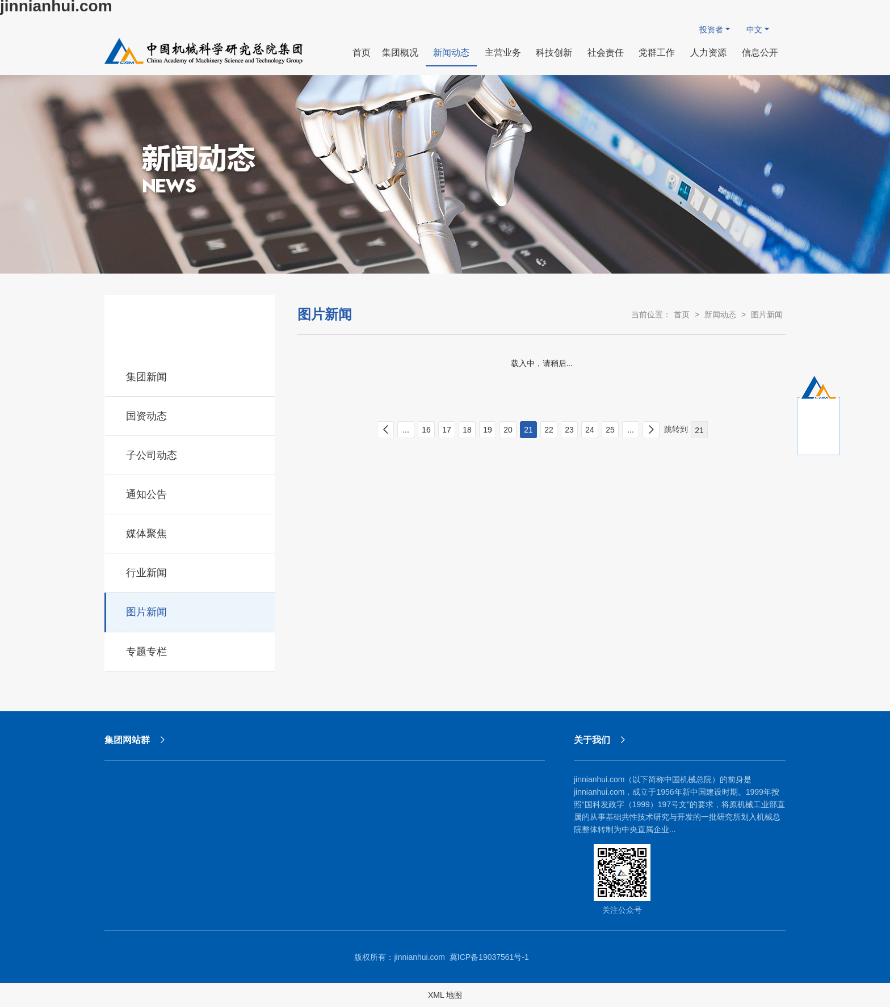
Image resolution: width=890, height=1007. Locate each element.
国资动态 (190, 414)
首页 (682, 314)
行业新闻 (190, 571)
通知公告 (190, 492)
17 (446, 429)
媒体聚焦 (190, 532)
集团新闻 (190, 375)
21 (528, 429)
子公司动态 (190, 453)
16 (426, 429)
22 (548, 429)
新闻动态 (720, 314)
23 (569, 429)
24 (589, 429)
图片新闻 (190, 610)
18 (467, 429)
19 (487, 429)
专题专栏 (190, 650)
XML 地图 (445, 995)
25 (610, 429)
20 (508, 429)
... (405, 429)
